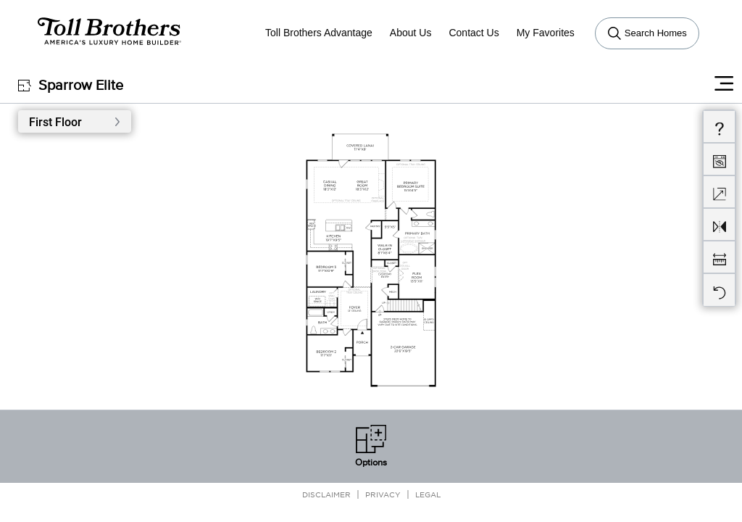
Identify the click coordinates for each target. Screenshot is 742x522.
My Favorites (546, 32)
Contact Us (474, 32)
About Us (411, 32)
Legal (428, 494)
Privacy (383, 494)
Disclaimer (326, 494)
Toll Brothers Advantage (318, 32)
